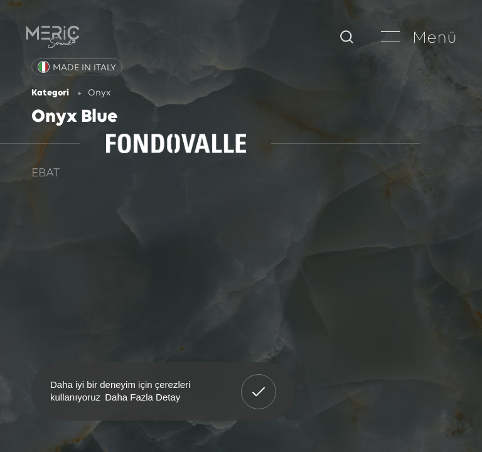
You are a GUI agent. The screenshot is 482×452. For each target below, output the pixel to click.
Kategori (50, 93)
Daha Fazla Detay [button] (142, 397)
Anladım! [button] (259, 382)
